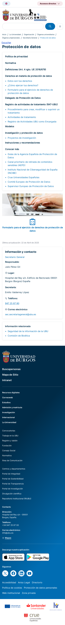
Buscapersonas (11, 369)
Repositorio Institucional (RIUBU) (16, 498)
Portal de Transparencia (13, 483)
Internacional (8, 417)
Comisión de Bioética (19, 335)
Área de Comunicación (12, 460)
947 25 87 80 (12, 303)
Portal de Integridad (11, 474)
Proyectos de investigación (22, 137)
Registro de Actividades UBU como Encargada (32, 121)
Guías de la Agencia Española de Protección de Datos (32, 156)
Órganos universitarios (45, 34)
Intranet (7, 380)
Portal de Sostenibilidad (12, 478)
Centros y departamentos (13, 469)
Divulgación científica (11, 493)
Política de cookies (12, 587)
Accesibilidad (9, 582)
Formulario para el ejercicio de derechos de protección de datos (30, 91)
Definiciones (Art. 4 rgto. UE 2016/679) (25, 69)
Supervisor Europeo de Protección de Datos (31, 186)
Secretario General (14, 257)
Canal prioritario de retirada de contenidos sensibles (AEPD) (30, 163)
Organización (29, 34)
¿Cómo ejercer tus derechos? (23, 85)
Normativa (10, 63)
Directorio (37, 582)
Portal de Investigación (12, 488)
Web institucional (11, 593)
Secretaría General (30, 38)
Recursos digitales (11, 392)
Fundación (7, 445)
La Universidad (15, 34)
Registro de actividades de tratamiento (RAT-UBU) (31, 104)
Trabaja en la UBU (10, 435)
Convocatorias (8, 430)
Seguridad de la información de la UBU (28, 331)
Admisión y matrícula (12, 407)
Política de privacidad (16, 56)
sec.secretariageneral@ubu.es (20, 314)
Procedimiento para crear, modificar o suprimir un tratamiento (34, 111)
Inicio (4, 34)
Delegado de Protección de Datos (23, 98)
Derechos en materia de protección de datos (28, 76)
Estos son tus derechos (20, 81)
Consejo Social (8, 450)
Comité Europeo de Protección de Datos (29, 181)
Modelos (9, 126)
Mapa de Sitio (10, 374)
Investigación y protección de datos (24, 132)
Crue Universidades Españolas (23, 177)
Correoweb (7, 397)
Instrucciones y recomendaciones (22, 142)
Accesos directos (48, 3)
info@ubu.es (7, 533)
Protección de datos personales (40, 587)
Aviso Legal (24, 582)
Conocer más (12, 149)
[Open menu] (60, 26)
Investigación (8, 412)
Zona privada (29, 593)
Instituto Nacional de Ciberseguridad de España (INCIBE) (32, 171)
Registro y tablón (9, 440)
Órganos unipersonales (11, 38)
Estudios (6, 402)
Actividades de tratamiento (22, 117)
